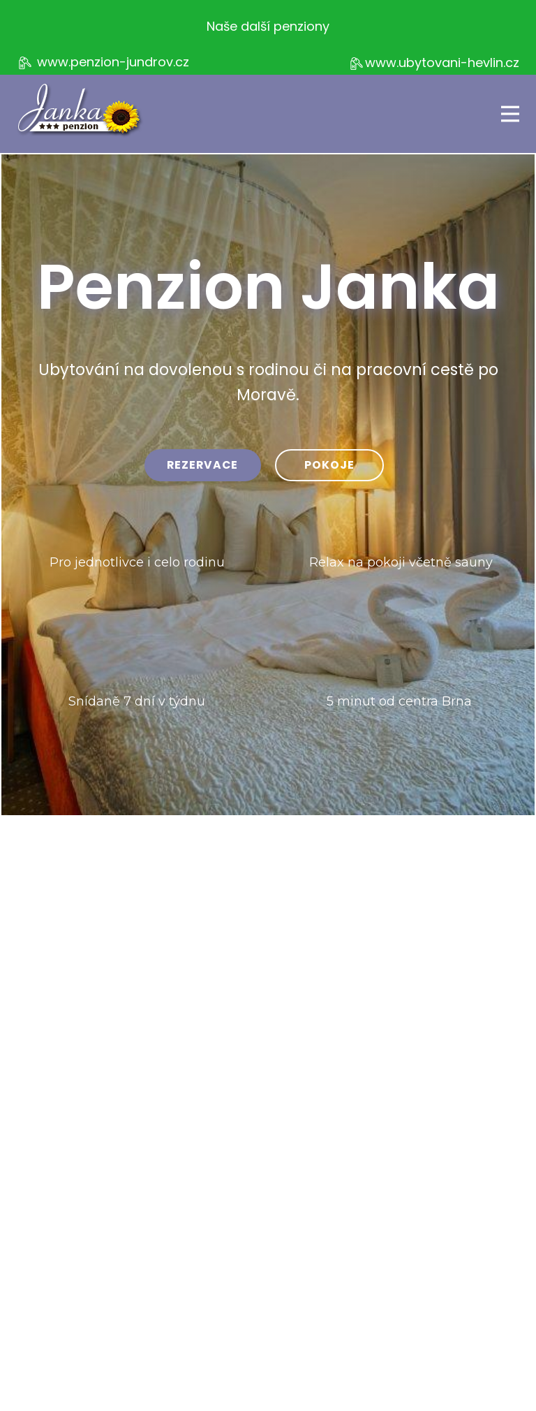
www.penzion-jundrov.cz (103, 62)
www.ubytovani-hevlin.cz (433, 63)
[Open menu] (510, 114)
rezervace (202, 465)
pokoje (329, 465)
